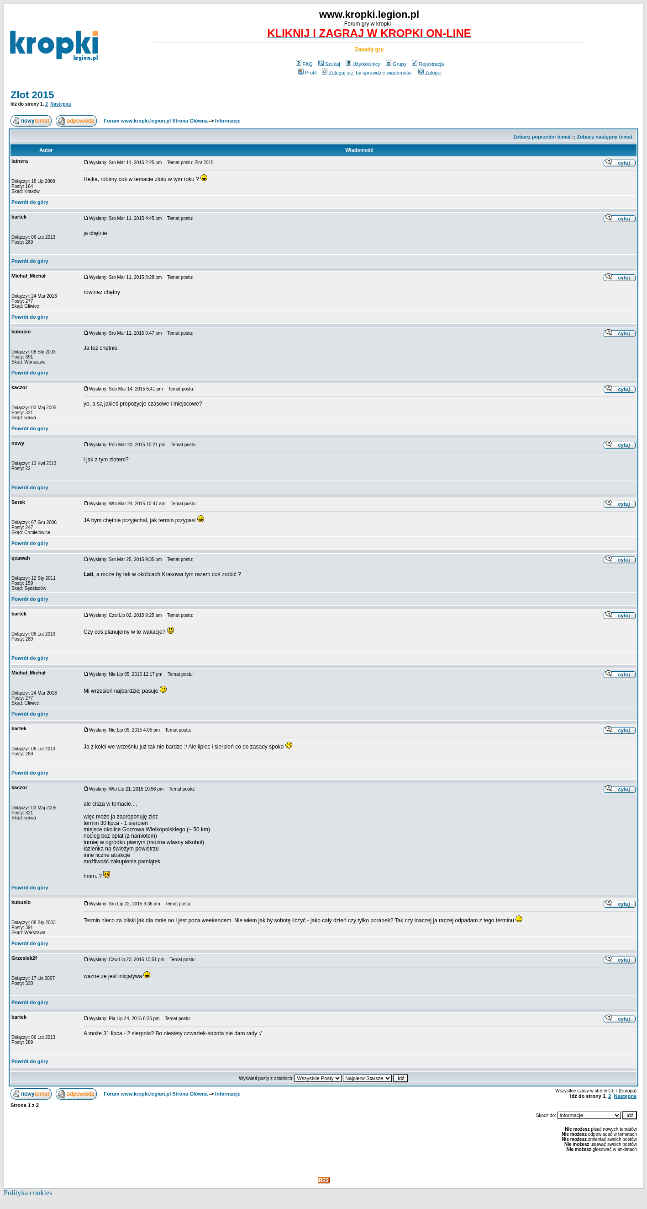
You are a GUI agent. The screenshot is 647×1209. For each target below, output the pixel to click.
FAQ (304, 64)
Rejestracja (428, 64)
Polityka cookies (28, 1193)
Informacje (228, 120)
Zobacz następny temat (604, 136)
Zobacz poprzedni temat (542, 136)
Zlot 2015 (32, 95)
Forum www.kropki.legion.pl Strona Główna (156, 120)
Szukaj (329, 64)
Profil (307, 72)
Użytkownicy (363, 64)
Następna (60, 104)
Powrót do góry (29, 202)
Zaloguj (430, 72)
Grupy (396, 64)
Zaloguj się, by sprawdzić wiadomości (367, 72)
